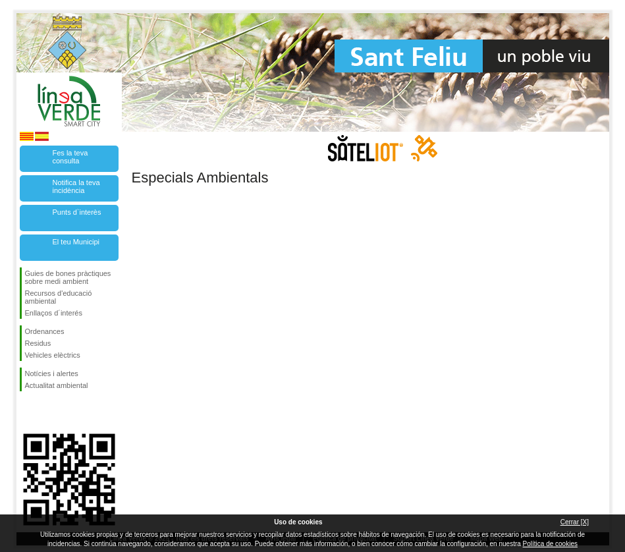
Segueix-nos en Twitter (49, 412)
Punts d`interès (77, 212)
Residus (38, 343)
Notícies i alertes (51, 373)
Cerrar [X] (574, 522)
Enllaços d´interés (53, 313)
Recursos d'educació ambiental (58, 297)
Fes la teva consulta (70, 157)
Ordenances (45, 331)
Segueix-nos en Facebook (28, 412)
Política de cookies (550, 543)
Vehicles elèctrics (52, 355)
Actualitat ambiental (56, 385)
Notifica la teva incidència (76, 186)
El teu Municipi (76, 242)
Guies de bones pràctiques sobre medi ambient (68, 277)
